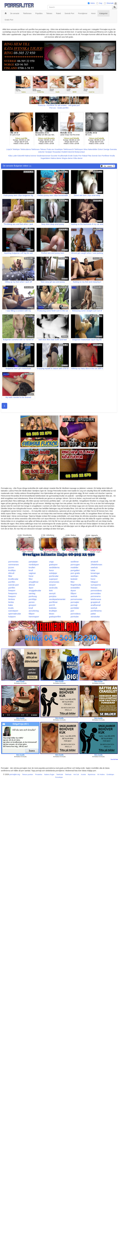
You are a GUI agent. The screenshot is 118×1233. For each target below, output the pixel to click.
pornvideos (75, 614)
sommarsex (13, 565)
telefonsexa (96, 599)
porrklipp (33, 599)
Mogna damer (67, 158)
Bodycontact (80, 152)
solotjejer (53, 573)
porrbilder (75, 608)
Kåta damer (78, 158)
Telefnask (68, 774)
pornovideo (96, 593)
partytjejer (33, 562)
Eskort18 (71, 152)
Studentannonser (43, 156)
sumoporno (96, 585)
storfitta (94, 576)
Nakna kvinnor (30, 156)
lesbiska (52, 608)
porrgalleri (75, 570)
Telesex (43, 149)
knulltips (12, 570)
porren (32, 602)
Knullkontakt (63, 156)
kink (51, 590)
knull (31, 570)
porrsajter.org (14, 774)
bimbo (11, 602)
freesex (94, 588)
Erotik (70, 156)
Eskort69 (20, 156)
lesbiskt (74, 579)
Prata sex (50, 149)
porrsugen (75, 565)
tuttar (93, 570)
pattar (93, 614)
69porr (32, 614)
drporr (73, 590)
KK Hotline (101, 774)
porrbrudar (54, 576)
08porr (73, 593)
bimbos (11, 599)
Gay (100, 3)
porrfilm (11, 582)
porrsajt (74, 605)
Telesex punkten (27, 774)
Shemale (110, 3)
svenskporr (13, 611)
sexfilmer (75, 562)
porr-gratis (75, 573)
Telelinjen (16, 149)
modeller (74, 567)
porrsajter (75, 602)
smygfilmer (34, 582)
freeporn (12, 596)
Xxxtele (83, 774)
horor (51, 570)
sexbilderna (54, 567)
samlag (32, 593)
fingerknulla (76, 585)
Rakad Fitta (86, 156)
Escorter (54, 156)
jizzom (11, 567)
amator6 (94, 562)
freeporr (11, 590)
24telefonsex (96, 565)
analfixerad (96, 605)
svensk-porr (13, 585)
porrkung (33, 596)
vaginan (32, 573)
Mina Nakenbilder (90, 149)
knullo (11, 608)
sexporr (52, 585)
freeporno (12, 593)
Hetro (92, 3)
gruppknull (95, 602)
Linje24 (9, 149)
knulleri (32, 567)
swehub (94, 567)
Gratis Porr (77, 156)
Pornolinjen (59, 777)
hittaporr (94, 582)
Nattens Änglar (49, 774)
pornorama (95, 596)
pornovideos (96, 590)
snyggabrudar (35, 590)
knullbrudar (13, 579)
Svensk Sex (96, 156)
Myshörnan (91, 774)
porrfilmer (53, 602)
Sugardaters (45, 158)
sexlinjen (74, 576)
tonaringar (95, 573)
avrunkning (34, 611)
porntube (75, 617)
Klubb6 (64, 152)
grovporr (32, 605)
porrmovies (13, 562)
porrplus (52, 596)
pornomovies (76, 599)
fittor (10, 576)
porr (72, 611)
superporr (53, 579)
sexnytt (52, 593)
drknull (11, 573)
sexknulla (53, 588)
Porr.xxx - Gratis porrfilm (59, 108)
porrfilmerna (96, 611)
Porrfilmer (105, 156)
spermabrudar (14, 614)
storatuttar (95, 617)
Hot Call (76, 774)
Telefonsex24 (68, 149)
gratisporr (53, 565)
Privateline (38, 774)
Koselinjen (59, 149)
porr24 (52, 605)
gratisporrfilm (55, 617)
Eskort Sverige (103, 149)
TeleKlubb (59, 774)
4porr (31, 588)
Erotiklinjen (110, 774)
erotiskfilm (75, 588)
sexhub (74, 596)
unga (51, 562)
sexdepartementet (57, 599)
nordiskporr (34, 565)
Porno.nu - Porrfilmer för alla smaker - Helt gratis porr (59, 105)
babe (10, 605)
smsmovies (54, 582)
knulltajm (53, 611)
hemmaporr (34, 617)
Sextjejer (48, 152)
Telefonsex (35, 149)
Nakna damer (56, 158)
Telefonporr (78, 149)
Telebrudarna (25, 149)
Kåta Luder (12, 156)
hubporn (12, 617)
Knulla (112, 156)
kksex (51, 614)
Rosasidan (57, 152)
